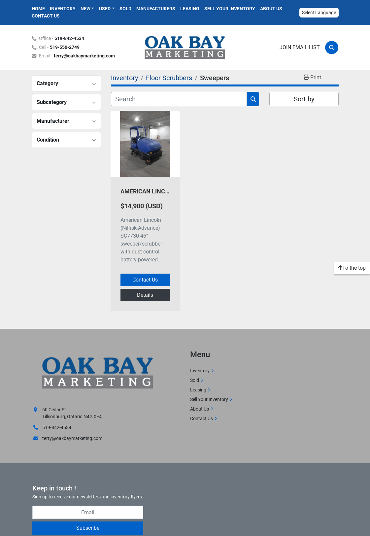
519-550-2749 (65, 47)
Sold (125, 8)
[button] (87, 8)
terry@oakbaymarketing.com (84, 56)
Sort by (304, 99)
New (85, 8)
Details (145, 295)
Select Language (319, 12)
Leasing (189, 8)
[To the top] (352, 268)
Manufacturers (155, 8)
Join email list (300, 47)
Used (105, 8)
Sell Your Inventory (229, 8)
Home (38, 8)
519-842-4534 (69, 38)
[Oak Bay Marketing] (98, 373)
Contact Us (46, 15)
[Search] (331, 47)
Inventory (63, 8)
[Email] (87, 512)
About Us (271, 8)
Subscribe (87, 528)
